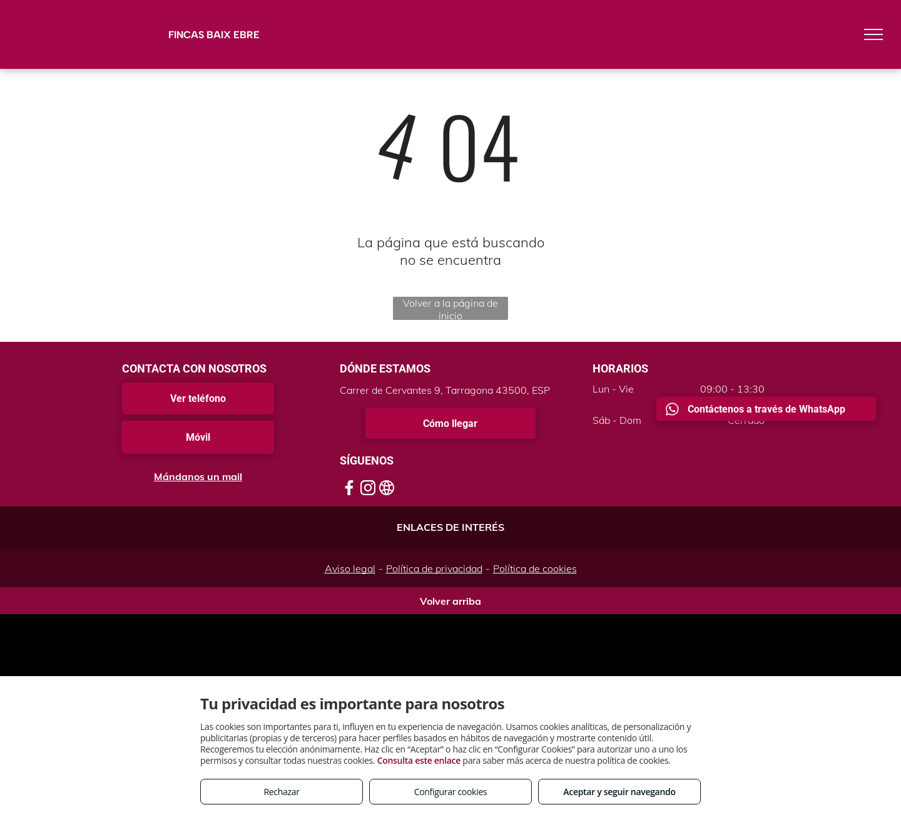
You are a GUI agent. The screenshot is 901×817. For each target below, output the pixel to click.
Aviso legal (350, 568)
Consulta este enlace (419, 760)
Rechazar (281, 792)
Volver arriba (450, 601)
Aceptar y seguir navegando (619, 792)
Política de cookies (535, 568)
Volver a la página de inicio (450, 308)
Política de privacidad (434, 568)
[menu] (873, 34)
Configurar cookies (450, 792)
